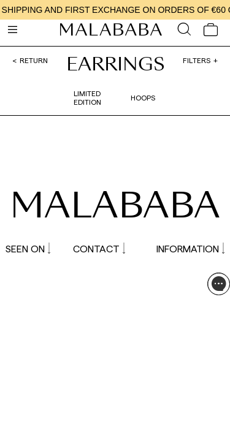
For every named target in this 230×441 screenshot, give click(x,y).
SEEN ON (28, 248)
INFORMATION (190, 248)
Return (34, 60)
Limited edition (87, 97)
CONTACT (99, 248)
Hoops (143, 97)
